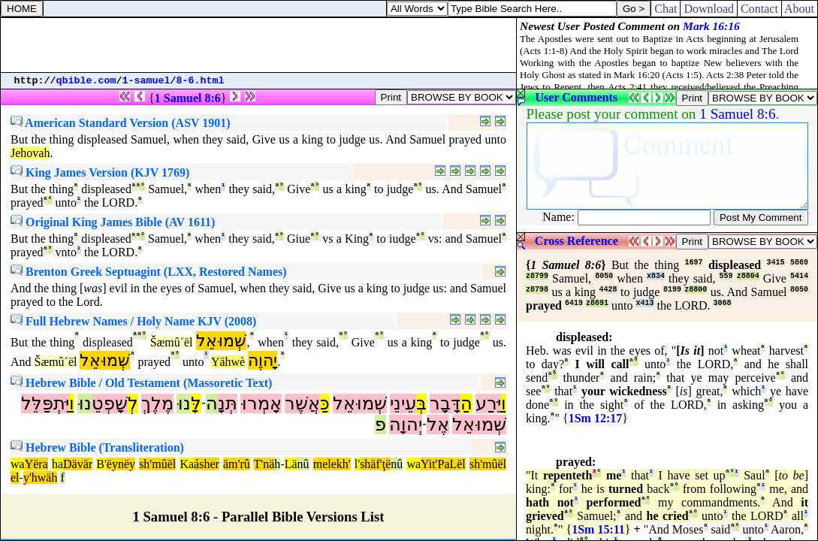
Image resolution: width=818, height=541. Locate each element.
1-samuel (146, 80)
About (799, 8)
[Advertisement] (258, 45)
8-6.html (201, 80)
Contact (759, 8)
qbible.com (86, 80)
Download (709, 8)
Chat (665, 8)
